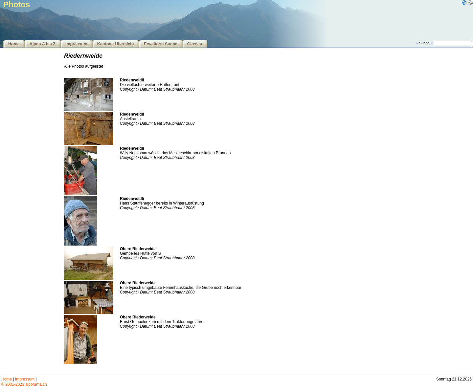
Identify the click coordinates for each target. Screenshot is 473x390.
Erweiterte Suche (160, 44)
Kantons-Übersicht (115, 44)
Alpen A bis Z (43, 44)
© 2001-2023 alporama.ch (24, 384)
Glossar (195, 44)
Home (14, 44)
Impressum (76, 44)
